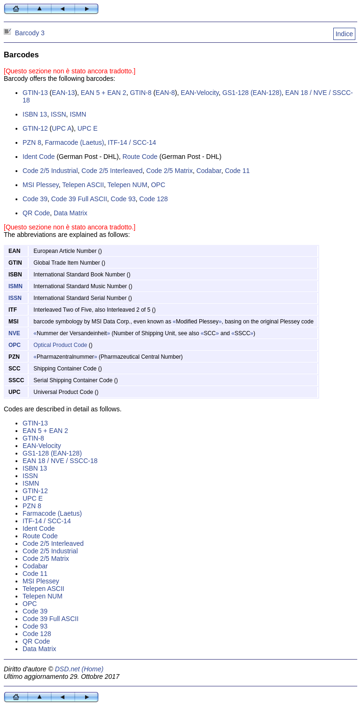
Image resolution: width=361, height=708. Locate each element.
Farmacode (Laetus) (74, 142)
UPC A (61, 128)
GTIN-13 (35, 92)
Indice (344, 34)
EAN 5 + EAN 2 (103, 92)
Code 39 (35, 199)
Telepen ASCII (83, 185)
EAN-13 (63, 92)
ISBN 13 (35, 114)
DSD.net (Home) (79, 669)
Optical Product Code (60, 345)
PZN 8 (32, 142)
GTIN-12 (35, 128)
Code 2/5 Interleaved (111, 170)
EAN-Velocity (200, 92)
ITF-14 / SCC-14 (132, 142)
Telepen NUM (128, 185)
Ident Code (39, 156)
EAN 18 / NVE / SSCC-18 (60, 460)
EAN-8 (165, 92)
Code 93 (123, 199)
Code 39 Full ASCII (79, 199)
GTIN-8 (140, 92)
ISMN (78, 114)
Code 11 (237, 170)
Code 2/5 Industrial (50, 170)
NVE (14, 333)
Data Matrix (70, 213)
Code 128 (153, 199)
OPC (158, 185)
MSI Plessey (41, 185)
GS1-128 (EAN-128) (252, 92)
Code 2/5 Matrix (169, 170)
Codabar (208, 170)
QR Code (36, 213)
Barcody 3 (30, 33)
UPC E (88, 128)
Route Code (139, 156)
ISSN (58, 114)
